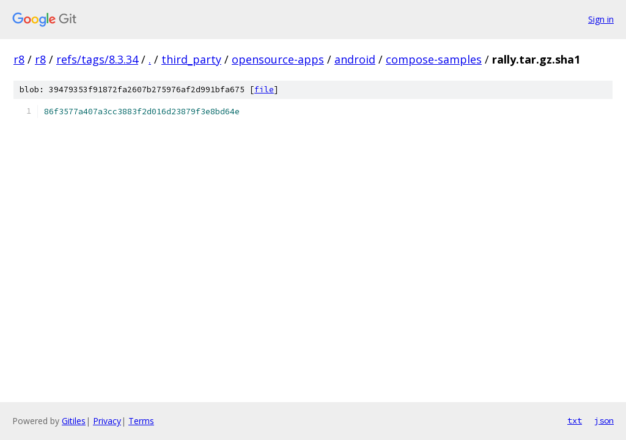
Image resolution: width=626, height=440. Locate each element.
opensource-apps (278, 59)
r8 (18, 59)
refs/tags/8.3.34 (97, 59)
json (604, 420)
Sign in (601, 19)
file (264, 89)
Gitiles (74, 421)
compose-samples (434, 59)
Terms (141, 421)
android (354, 59)
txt (574, 420)
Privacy (107, 421)
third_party (191, 59)
